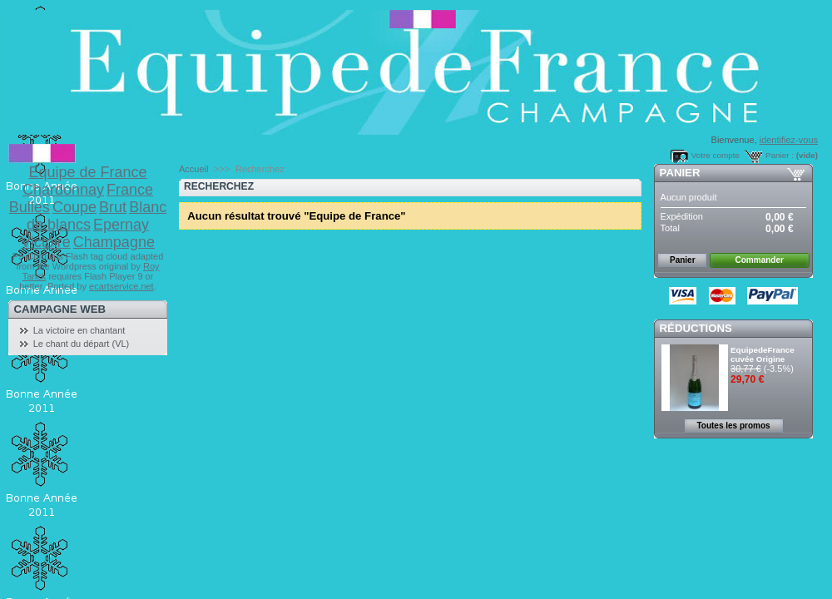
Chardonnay (63, 189)
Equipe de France (87, 172)
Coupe (74, 207)
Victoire (46, 242)
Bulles (29, 207)
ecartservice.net (121, 286)
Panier (680, 172)
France (129, 189)
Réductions (696, 328)
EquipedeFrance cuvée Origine (762, 354)
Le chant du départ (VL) (81, 344)
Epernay (121, 224)
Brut (112, 207)
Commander (759, 260)
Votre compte (715, 155)
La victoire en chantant (79, 330)
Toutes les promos (733, 425)
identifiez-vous (789, 140)
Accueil (193, 169)
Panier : (779, 155)
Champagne (114, 242)
